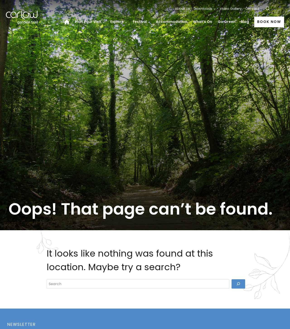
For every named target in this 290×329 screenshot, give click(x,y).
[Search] (238, 283)
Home (68, 22)
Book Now (269, 21)
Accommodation (171, 21)
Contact (252, 8)
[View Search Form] (267, 9)
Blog (245, 21)
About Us (182, 8)
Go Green (226, 21)
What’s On (202, 21)
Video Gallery (231, 8)
